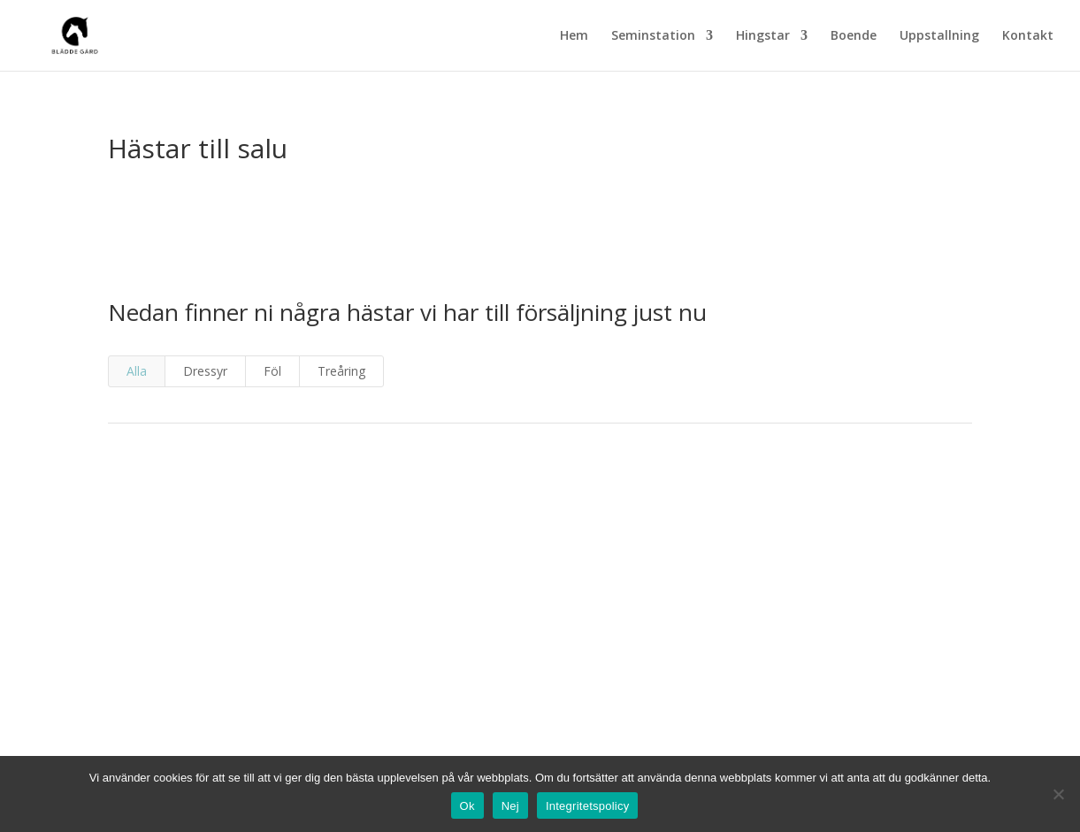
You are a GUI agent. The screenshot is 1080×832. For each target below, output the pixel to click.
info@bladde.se (539, 733)
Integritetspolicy (588, 806)
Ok (467, 806)
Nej (510, 806)
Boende (854, 36)
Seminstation (653, 36)
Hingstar (763, 36)
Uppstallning (939, 36)
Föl (272, 371)
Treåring (341, 371)
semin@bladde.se (539, 625)
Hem (574, 36)
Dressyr (205, 371)
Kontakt (1027, 36)
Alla (136, 371)
